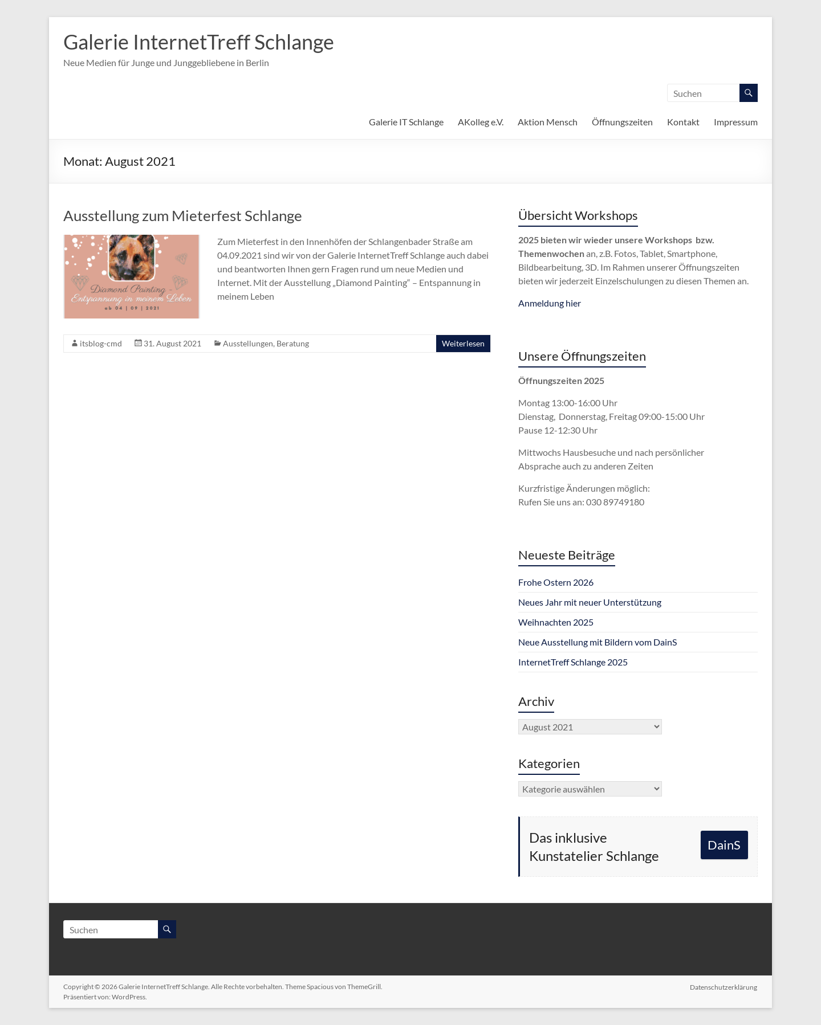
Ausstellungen (248, 343)
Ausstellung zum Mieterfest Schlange (182, 215)
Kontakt (683, 121)
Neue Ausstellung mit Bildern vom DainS (597, 641)
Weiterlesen (463, 343)
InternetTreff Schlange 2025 (573, 661)
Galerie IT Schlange (406, 121)
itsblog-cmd (101, 343)
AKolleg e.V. (480, 121)
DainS (724, 844)
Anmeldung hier (549, 302)
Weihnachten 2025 (556, 621)
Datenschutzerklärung (724, 986)
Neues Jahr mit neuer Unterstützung (589, 602)
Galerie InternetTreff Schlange (198, 41)
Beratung (293, 343)
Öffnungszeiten (622, 121)
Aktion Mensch (548, 121)
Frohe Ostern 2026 (556, 582)
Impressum (736, 121)
